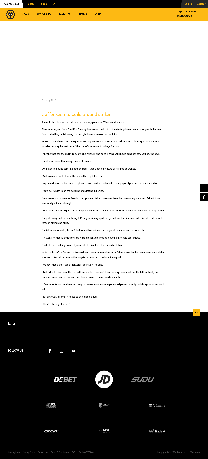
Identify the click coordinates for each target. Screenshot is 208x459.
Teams (83, 14)
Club (98, 14)
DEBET (65, 379)
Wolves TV (44, 14)
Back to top (196, 312)
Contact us (43, 452)
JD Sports (104, 379)
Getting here (14, 452)
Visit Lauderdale (157, 405)
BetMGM (51, 405)
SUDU (143, 379)
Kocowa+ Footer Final (51, 431)
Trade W (157, 431)
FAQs (74, 452)
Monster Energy (104, 405)
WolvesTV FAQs (86, 452)
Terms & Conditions (60, 452)
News (25, 14)
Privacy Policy (29, 452)
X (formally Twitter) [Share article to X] (204, 188)
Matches (64, 14)
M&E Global (104, 431)
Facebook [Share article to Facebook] (204, 197)
